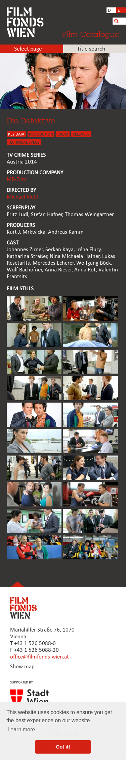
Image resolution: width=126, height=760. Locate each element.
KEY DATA (16, 134)
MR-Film (17, 179)
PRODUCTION (41, 134)
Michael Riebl (22, 197)
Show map (22, 667)
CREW (62, 134)
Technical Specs (23, 142)
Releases (81, 134)
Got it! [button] (63, 747)
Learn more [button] (21, 729)
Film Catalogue (90, 34)
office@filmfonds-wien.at (39, 657)
